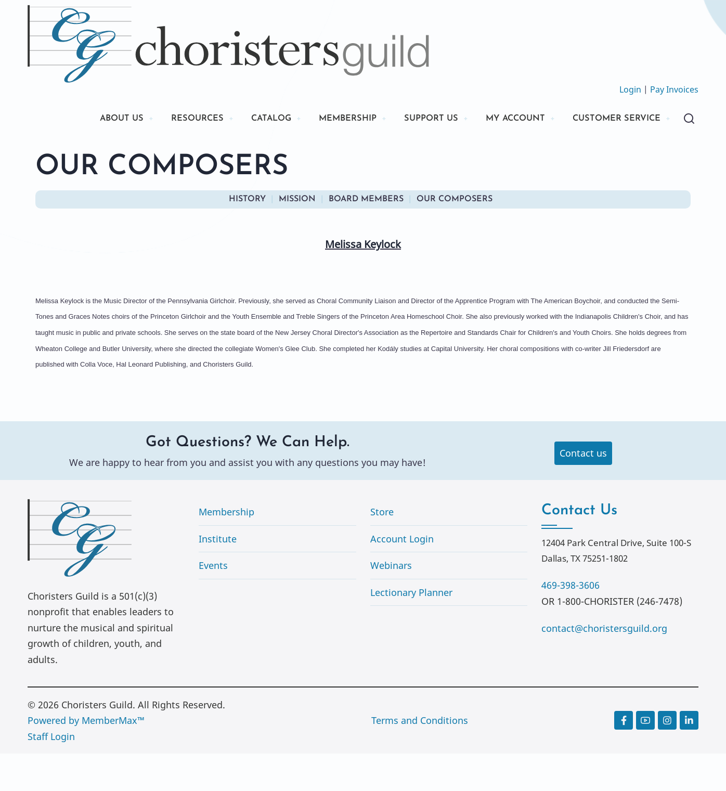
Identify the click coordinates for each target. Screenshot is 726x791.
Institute (218, 575)
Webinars (391, 603)
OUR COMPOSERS (454, 236)
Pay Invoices (674, 89)
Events (213, 603)
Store (382, 548)
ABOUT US (81, 119)
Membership (226, 548)
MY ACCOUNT (503, 119)
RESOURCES (161, 119)
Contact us (583, 490)
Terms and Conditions (419, 757)
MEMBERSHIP (323, 119)
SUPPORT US (412, 119)
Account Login (402, 575)
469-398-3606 (570, 622)
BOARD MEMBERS (366, 236)
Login (630, 89)
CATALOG (241, 119)
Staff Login (51, 773)
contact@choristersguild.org (604, 665)
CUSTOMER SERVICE (105, 155)
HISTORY (247, 236)
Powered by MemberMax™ (86, 757)
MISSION (297, 236)
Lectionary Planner (411, 629)
